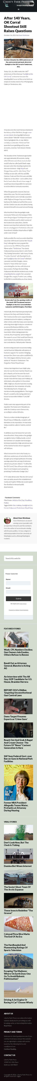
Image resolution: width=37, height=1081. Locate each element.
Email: (8, 588)
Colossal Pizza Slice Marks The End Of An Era (17, 935)
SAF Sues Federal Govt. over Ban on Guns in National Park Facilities (18, 759)
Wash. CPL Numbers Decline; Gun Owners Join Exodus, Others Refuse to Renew (18, 652)
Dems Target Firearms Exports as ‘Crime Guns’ (15, 717)
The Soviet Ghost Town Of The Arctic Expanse (17, 888)
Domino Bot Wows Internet (18, 866)
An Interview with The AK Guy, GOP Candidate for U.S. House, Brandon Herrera (18, 679)
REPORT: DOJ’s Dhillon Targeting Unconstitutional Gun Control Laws (18, 693)
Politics (6, 503)
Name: (8, 579)
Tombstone (20, 508)
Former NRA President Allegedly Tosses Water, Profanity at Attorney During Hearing (16, 806)
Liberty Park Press (18, 3)
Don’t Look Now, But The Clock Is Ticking (16, 843)
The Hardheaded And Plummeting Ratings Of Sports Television (16, 948)
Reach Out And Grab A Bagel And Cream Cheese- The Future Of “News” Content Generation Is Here (18, 744)
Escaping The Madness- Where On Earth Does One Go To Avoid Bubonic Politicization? (17, 975)
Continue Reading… (10, 1049)
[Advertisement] (18, 106)
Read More (8, 1026)
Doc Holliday (17, 505)
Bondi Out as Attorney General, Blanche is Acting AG (17, 666)
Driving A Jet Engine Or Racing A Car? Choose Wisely (18, 1001)
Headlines (28, 500)
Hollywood (12, 508)
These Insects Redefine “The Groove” (18, 911)
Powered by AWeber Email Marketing (18, 610)
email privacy (23, 603)
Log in (19, 1076)
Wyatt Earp (29, 508)
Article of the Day (18, 500)
